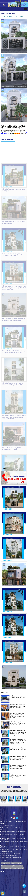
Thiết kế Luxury (20, 868)
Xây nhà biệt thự (4, 868)
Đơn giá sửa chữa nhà (18, 865)
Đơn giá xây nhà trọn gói (16, 863)
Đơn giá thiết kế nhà (5, 863)
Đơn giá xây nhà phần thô (6, 865)
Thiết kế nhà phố (13, 868)
